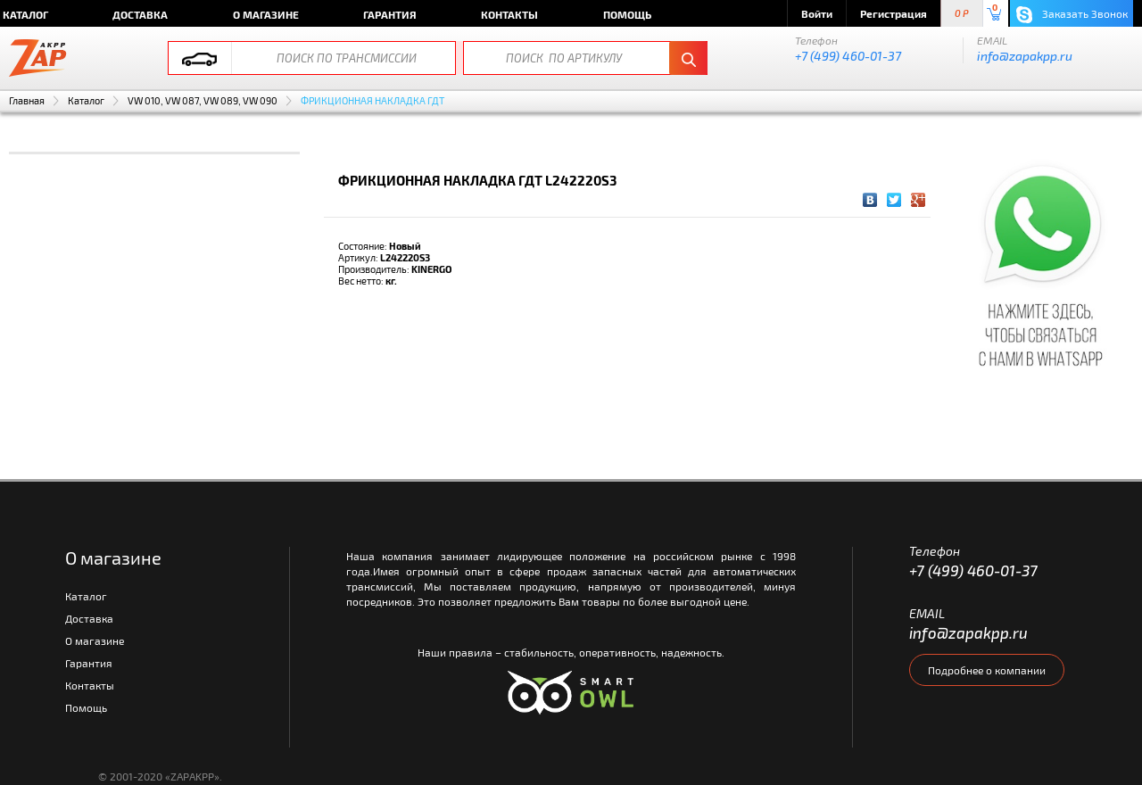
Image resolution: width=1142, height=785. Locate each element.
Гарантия (390, 14)
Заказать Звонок (1072, 14)
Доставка (140, 14)
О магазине (266, 14)
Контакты (509, 14)
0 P (962, 14)
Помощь (627, 14)
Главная (27, 100)
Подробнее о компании (987, 670)
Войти (816, 13)
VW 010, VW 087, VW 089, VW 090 (202, 100)
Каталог (86, 100)
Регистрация (893, 13)
